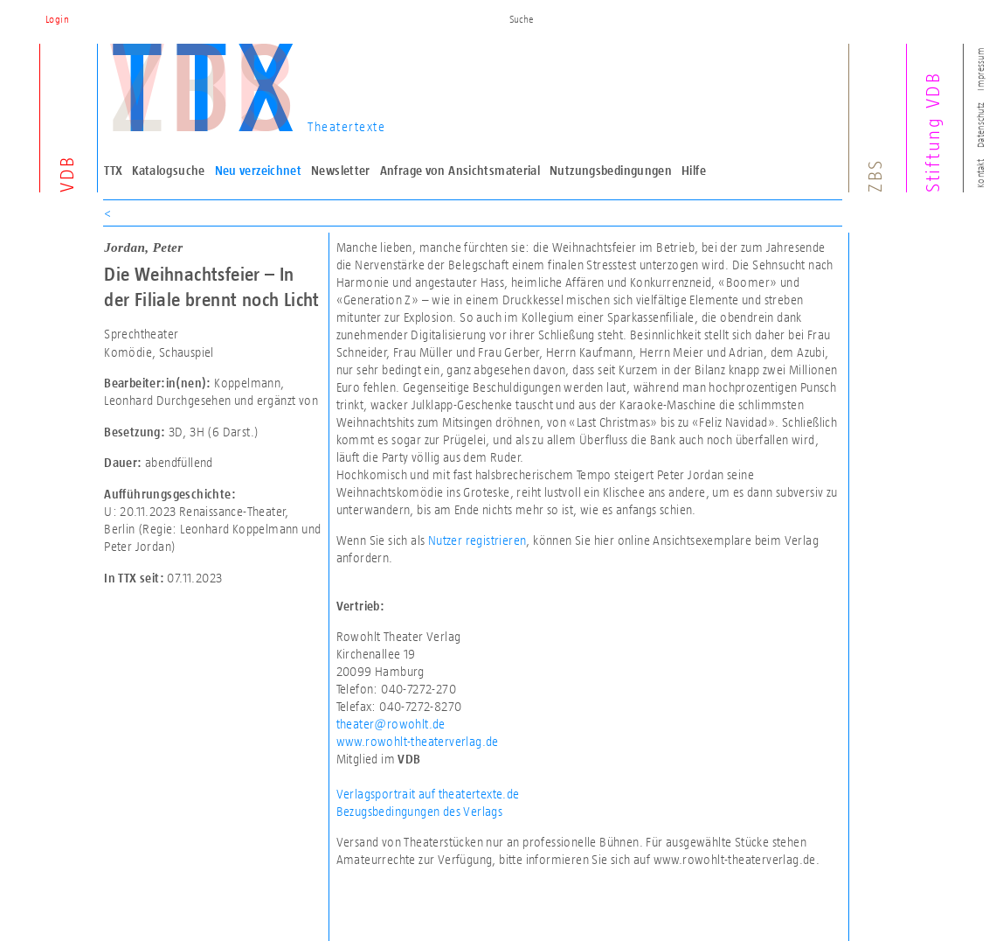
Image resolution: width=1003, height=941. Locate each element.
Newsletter (340, 171)
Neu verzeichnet (258, 171)
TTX (113, 171)
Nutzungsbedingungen (611, 171)
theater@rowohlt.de (391, 723)
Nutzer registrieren (477, 540)
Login (57, 19)
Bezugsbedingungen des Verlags (419, 811)
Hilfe (693, 171)
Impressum (980, 68)
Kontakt (980, 173)
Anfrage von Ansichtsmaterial (460, 171)
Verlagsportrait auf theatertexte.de (428, 793)
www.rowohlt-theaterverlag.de (417, 741)
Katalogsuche (168, 171)
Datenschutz (980, 125)
